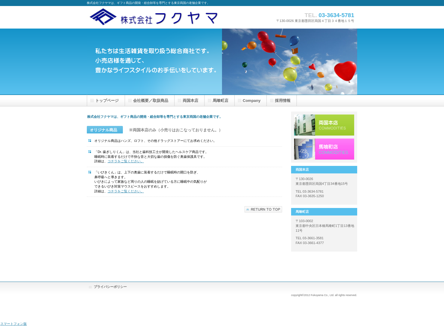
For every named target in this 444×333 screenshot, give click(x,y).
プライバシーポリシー (110, 287)
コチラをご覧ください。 (126, 161)
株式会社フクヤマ (162, 17)
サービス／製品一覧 (324, 125)
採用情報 (324, 149)
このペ (263, 209)
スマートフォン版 (13, 323)
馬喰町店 (220, 100)
